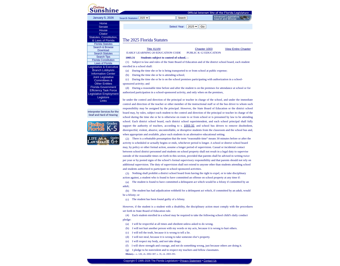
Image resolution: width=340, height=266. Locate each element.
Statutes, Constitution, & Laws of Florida (103, 39)
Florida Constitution (103, 60)
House (103, 30)
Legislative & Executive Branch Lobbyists (103, 68)
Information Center (103, 73)
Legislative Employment (103, 93)
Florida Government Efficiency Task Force (103, 88)
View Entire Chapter (238, 49)
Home (103, 23)
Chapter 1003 (203, 49)
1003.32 (189, 125)
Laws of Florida (103, 63)
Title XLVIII (154, 49)
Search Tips (103, 56)
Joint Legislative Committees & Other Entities (103, 80)
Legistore (103, 97)
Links (103, 100)
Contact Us (210, 260)
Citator (103, 33)
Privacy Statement (190, 260)
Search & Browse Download (103, 49)
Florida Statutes (103, 44)
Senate (103, 26)
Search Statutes (103, 53)
